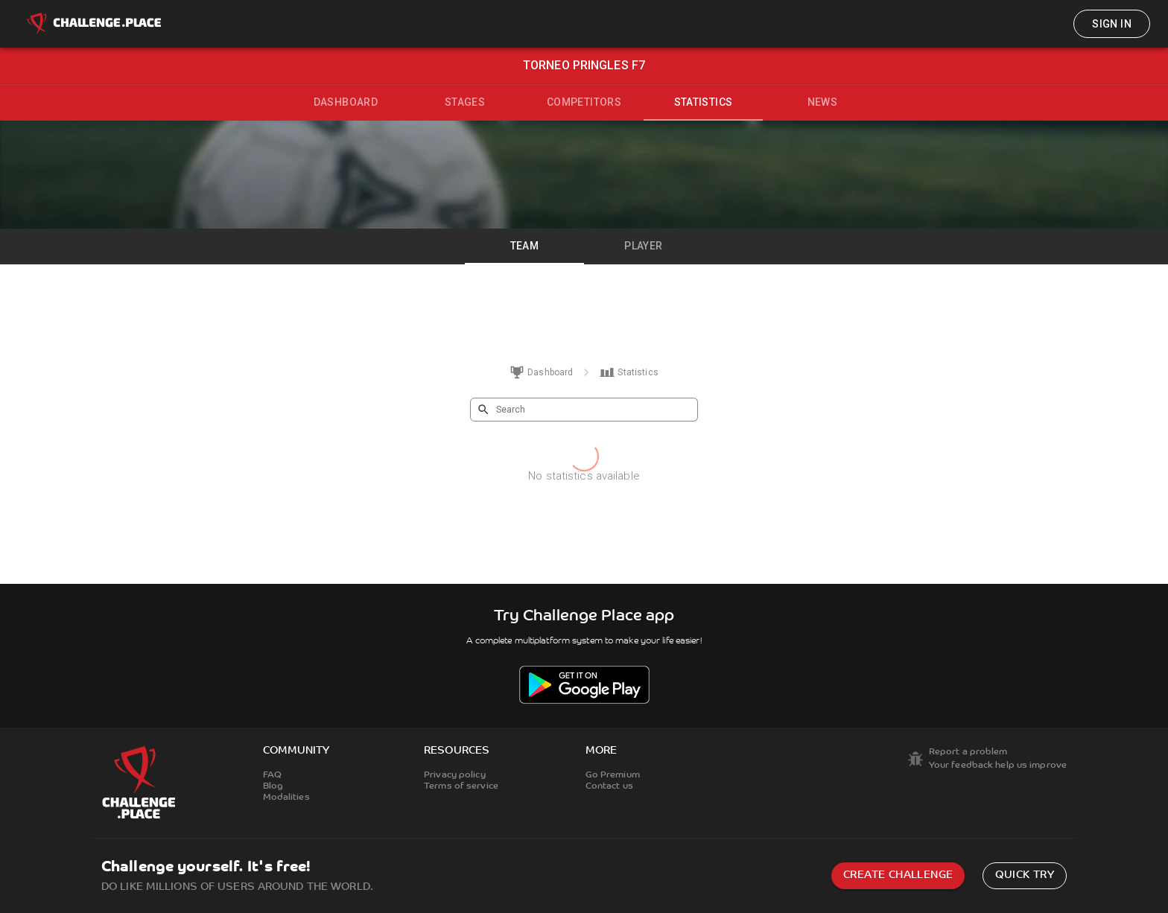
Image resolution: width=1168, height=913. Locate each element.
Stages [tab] (465, 102)
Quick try (1024, 875)
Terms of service (461, 786)
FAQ (272, 775)
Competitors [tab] (584, 102)
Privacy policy (455, 775)
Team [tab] (524, 246)
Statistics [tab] (703, 102)
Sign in (1112, 24)
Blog (273, 786)
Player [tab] (643, 246)
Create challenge (898, 875)
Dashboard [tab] (346, 102)
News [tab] (822, 102)
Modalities (286, 797)
